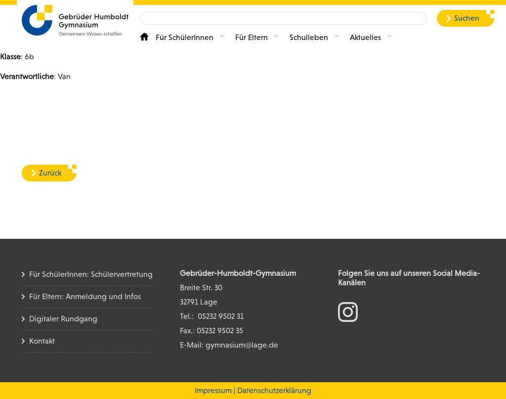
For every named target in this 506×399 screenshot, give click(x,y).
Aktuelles (365, 37)
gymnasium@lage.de (242, 345)
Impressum (213, 390)
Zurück (50, 173)
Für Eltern (251, 37)
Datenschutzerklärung (274, 390)
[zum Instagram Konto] (348, 311)
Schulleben (309, 37)
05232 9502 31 (221, 316)
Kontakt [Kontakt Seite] (42, 341)
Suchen (466, 18)
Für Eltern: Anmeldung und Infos (85, 296)
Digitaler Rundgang (63, 318)
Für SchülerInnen (184, 37)
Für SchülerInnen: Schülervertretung (91, 274)
